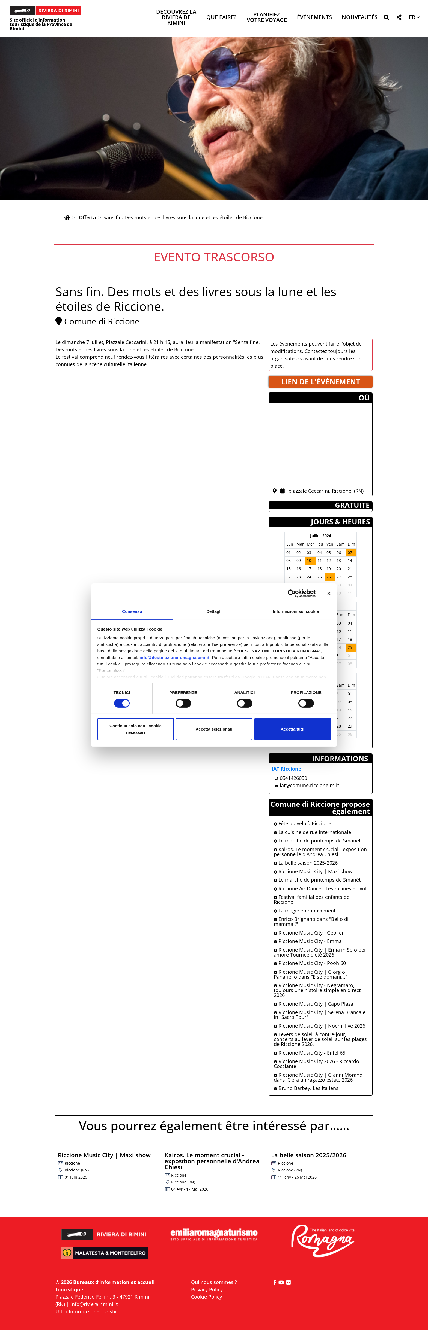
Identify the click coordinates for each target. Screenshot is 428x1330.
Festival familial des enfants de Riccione (311, 899)
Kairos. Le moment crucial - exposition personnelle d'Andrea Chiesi (320, 852)
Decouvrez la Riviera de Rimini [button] (176, 17)
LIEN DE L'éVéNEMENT (320, 381)
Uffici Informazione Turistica (87, 1311)
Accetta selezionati (213, 729)
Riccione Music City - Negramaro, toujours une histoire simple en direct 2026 (317, 990)
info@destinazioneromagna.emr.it (174, 657)
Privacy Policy (207, 1289)
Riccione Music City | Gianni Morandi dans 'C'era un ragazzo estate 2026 (319, 1077)
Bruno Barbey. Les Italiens (306, 1088)
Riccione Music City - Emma (308, 941)
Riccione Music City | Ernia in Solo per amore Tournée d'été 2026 (320, 952)
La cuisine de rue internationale (312, 832)
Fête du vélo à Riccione (302, 823)
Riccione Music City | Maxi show (313, 871)
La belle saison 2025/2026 (306, 862)
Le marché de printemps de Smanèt (317, 840)
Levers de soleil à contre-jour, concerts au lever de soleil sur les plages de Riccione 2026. (320, 1039)
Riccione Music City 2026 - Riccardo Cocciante (316, 1064)
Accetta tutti (292, 729)
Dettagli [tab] (214, 611)
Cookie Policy (206, 1297)
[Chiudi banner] (329, 593)
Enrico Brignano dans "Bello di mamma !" (311, 921)
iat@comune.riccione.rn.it (309, 785)
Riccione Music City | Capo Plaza (313, 1003)
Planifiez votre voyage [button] (267, 17)
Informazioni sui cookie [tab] (296, 611)
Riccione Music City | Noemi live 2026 (319, 1025)
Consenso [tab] (132, 611)
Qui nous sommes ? (214, 1282)
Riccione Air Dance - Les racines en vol (320, 888)
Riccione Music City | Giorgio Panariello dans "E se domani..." (310, 974)
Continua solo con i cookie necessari (135, 729)
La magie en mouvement (304, 910)
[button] (386, 18)
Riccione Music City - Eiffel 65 (309, 1052)
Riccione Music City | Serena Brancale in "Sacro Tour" (319, 1014)
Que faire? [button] (221, 17)
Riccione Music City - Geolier (309, 932)
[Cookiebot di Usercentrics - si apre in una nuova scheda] (292, 593)
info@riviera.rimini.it (94, 1304)
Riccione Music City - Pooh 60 (310, 963)
